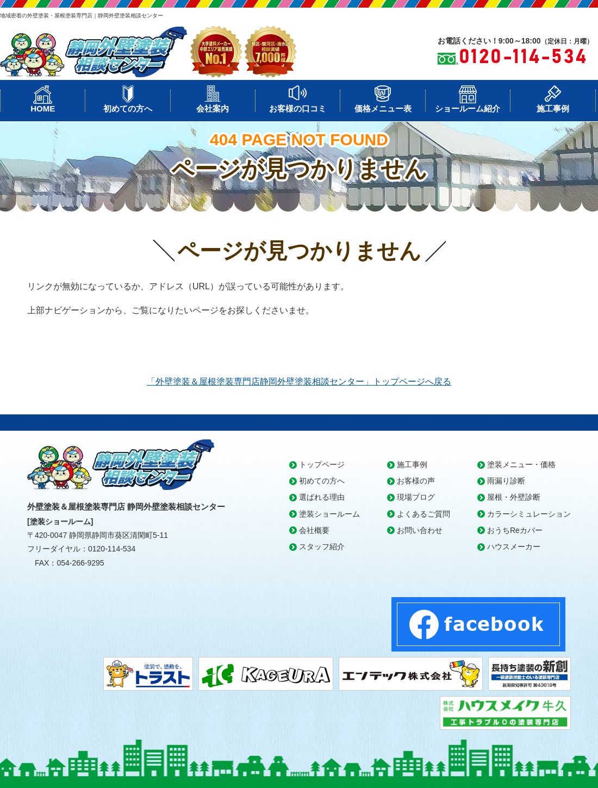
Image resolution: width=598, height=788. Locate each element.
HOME (42, 108)
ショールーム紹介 (467, 108)
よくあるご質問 (423, 514)
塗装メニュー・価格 (521, 464)
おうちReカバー (515, 530)
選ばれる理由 (322, 497)
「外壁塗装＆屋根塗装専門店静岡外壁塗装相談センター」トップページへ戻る (299, 381)
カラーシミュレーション (529, 514)
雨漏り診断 (506, 480)
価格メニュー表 (383, 108)
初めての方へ (127, 108)
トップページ (322, 464)
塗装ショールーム (329, 514)
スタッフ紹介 (322, 546)
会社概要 (314, 530)
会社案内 (212, 108)
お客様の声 (416, 480)
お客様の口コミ (297, 108)
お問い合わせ (420, 530)
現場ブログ (416, 497)
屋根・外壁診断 (513, 497)
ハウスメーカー (513, 546)
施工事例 (553, 108)
